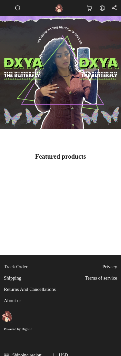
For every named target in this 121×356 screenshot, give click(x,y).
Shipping (12, 278)
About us (13, 300)
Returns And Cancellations (30, 289)
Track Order (15, 266)
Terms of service (101, 278)
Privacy (109, 266)
